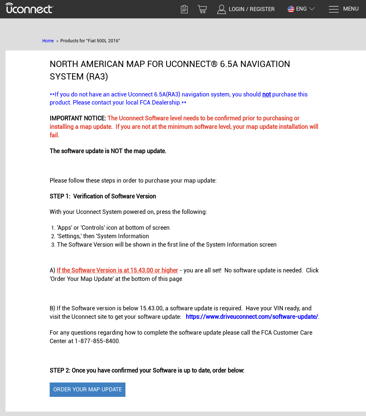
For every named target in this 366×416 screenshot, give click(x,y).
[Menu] (343, 9)
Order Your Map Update (87, 389)
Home (48, 40)
